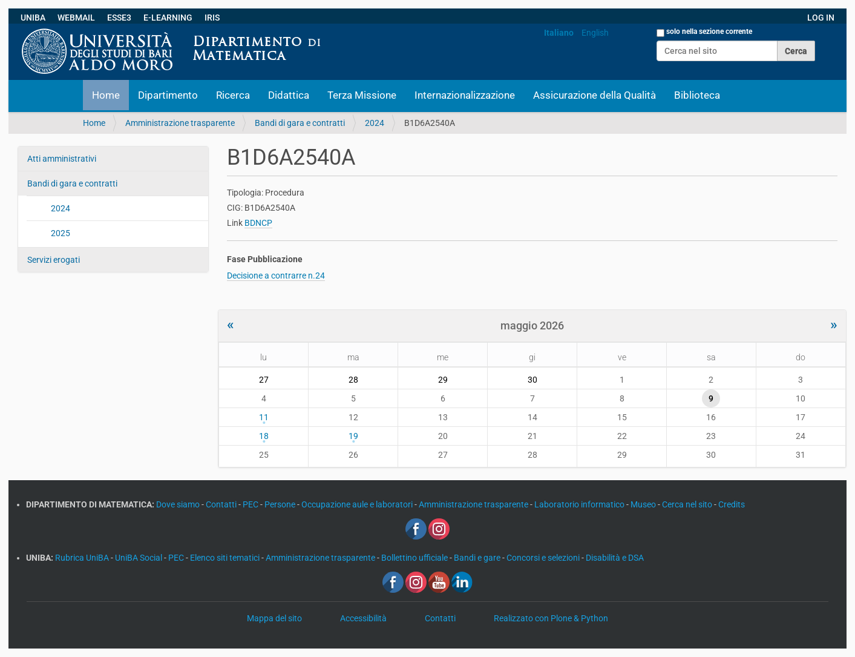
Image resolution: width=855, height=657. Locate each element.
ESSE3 (119, 17)
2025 (60, 233)
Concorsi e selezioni (543, 558)
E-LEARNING (167, 17)
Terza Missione (361, 95)
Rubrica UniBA (83, 558)
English (595, 33)
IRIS (212, 17)
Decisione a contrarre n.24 (276, 275)
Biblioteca (697, 95)
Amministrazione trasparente (180, 123)
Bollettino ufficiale (415, 558)
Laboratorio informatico (580, 504)
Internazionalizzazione (464, 95)
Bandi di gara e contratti (300, 123)
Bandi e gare (478, 558)
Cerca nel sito (688, 504)
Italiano (559, 33)
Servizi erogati (53, 260)
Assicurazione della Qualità (594, 95)
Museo (644, 504)
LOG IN (820, 17)
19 (353, 436)
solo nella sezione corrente (709, 31)
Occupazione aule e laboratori (357, 504)
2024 (374, 123)
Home (106, 95)
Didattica (288, 95)
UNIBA (33, 17)
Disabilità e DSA (615, 558)
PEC (251, 504)
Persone (280, 504)
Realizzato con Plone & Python (551, 618)
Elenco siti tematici (225, 558)
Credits (731, 504)
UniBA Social (138, 558)
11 (264, 417)
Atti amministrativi (61, 158)
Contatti (222, 504)
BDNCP (258, 223)
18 (264, 436)
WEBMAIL (76, 17)
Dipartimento (168, 95)
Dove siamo (178, 504)
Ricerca (233, 95)
